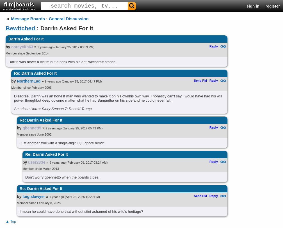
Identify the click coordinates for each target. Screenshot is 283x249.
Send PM (200, 80)
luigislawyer (33, 196)
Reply (213, 46)
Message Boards (28, 18)
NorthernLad (28, 81)
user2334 (36, 162)
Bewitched (20, 28)
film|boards (19, 6)
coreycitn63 (22, 47)
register (273, 6)
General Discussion (69, 18)
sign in (253, 6)
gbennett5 (31, 128)
